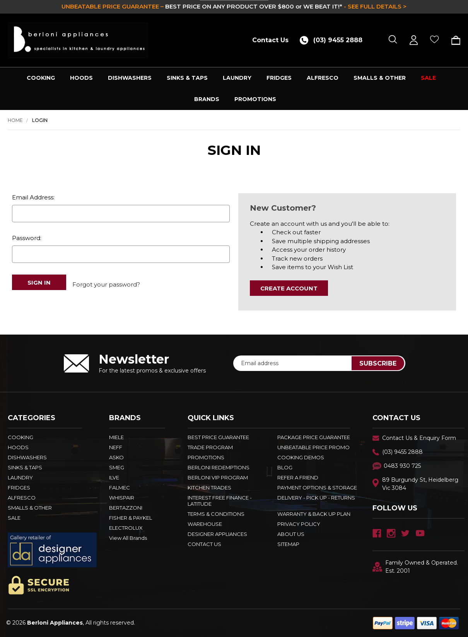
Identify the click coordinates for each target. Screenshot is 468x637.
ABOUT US (290, 534)
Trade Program (210, 447)
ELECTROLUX (126, 528)
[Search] (393, 40)
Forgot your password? (106, 282)
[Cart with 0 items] (453, 40)
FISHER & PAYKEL (130, 518)
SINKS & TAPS (187, 77)
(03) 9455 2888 (402, 451)
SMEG (116, 467)
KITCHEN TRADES (209, 487)
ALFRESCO (322, 77)
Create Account (289, 288)
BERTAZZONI (125, 508)
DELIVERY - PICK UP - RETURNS (316, 497)
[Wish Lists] (434, 40)
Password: (26, 238)
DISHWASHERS (130, 77)
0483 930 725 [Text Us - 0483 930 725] (402, 465)
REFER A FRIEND (297, 477)
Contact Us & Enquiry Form (419, 437)
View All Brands (128, 538)
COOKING (41, 77)
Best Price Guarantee (218, 437)
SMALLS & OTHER (380, 77)
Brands (206, 99)
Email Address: (33, 197)
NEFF (115, 447)
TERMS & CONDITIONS (216, 514)
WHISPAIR (121, 497)
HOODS (81, 77)
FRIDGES (279, 77)
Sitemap (288, 544)
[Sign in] (413, 40)
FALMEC (119, 487)
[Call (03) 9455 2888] (334, 40)
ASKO (116, 457)
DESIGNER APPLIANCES (217, 534)
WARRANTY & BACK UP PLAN (313, 514)
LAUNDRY (237, 77)
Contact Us (270, 40)
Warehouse (205, 524)
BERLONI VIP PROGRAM (218, 477)
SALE (428, 77)
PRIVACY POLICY (298, 524)
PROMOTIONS (255, 99)
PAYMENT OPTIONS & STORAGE (317, 487)
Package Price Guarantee (313, 437)
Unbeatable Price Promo (313, 447)
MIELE (116, 437)
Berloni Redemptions (218, 467)
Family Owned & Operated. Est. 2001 (415, 566)
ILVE (114, 477)
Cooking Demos (300, 457)
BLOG (284, 467)
